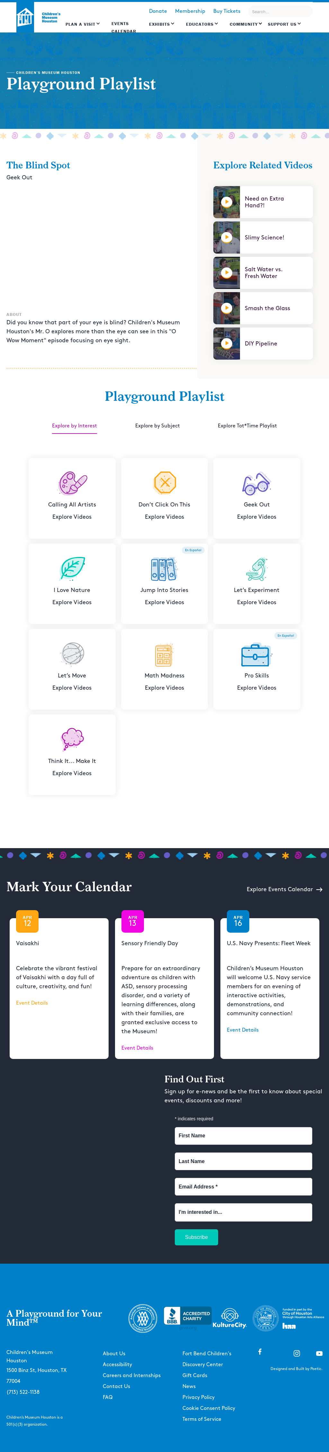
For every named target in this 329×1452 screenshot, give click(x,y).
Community (244, 24)
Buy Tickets (226, 11)
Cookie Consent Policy (208, 1408)
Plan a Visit (80, 24)
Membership (190, 11)
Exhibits (159, 24)
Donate (158, 11)
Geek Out (19, 177)
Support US (282, 24)
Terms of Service (201, 1419)
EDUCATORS (200, 24)
